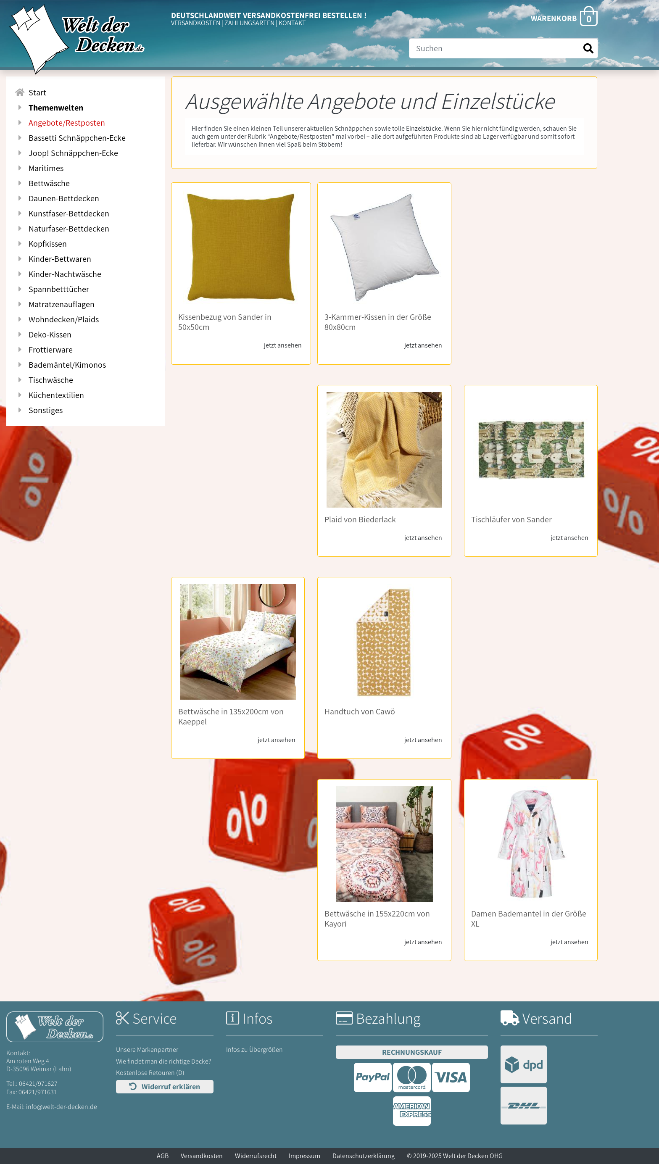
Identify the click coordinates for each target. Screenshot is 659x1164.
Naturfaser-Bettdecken (62, 228)
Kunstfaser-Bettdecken (62, 213)
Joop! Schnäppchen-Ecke (66, 152)
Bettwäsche (42, 183)
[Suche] (503, 48)
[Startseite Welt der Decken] (54, 1026)
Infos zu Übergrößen (254, 1049)
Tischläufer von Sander (511, 519)
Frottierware (44, 349)
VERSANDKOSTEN (195, 22)
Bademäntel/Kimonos (60, 364)
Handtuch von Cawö (359, 711)
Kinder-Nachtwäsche (58, 274)
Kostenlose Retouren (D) (150, 1072)
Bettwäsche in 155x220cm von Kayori (377, 918)
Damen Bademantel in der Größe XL (528, 918)
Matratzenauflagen (55, 304)
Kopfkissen (41, 243)
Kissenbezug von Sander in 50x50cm (225, 321)
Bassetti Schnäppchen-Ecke (70, 137)
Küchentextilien (49, 395)
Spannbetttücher (52, 289)
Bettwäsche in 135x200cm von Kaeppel (231, 716)
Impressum (304, 1155)
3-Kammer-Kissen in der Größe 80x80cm (377, 321)
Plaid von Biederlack (360, 519)
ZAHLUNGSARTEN (249, 22)
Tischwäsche (44, 379)
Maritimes (39, 168)
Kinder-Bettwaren (53, 258)
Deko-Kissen (43, 334)
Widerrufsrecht (256, 1155)
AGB (163, 1155)
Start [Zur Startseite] (30, 92)
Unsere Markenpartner (147, 1049)
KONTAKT (292, 22)
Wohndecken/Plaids (57, 319)
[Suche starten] (588, 48)
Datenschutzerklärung (363, 1155)
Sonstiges (39, 410)
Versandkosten (202, 1155)
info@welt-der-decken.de (61, 1106)
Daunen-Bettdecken (57, 198)
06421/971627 (38, 1083)
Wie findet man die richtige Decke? (163, 1061)
